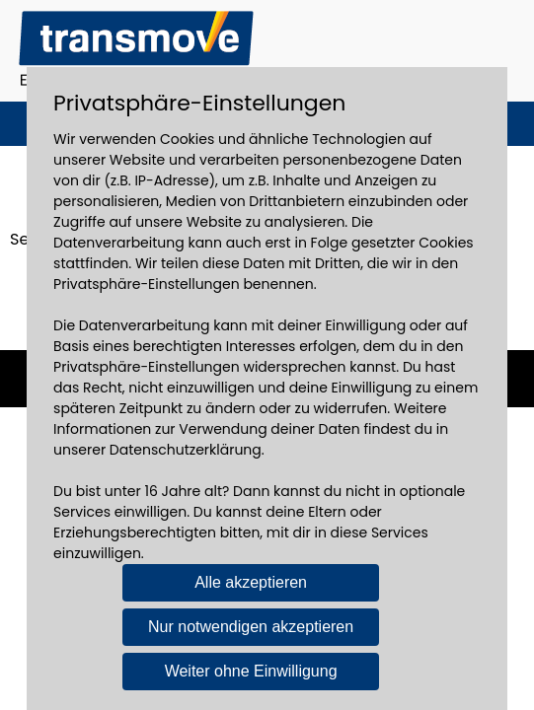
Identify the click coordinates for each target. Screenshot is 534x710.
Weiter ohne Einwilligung (251, 671)
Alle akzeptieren (250, 582)
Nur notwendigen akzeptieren (250, 626)
